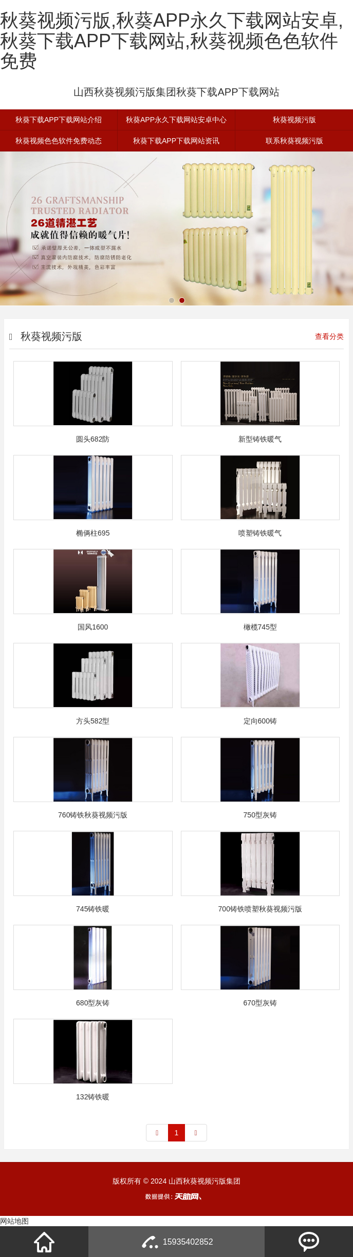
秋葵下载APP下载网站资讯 (176, 141)
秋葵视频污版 (294, 120)
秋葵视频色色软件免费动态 (58, 141)
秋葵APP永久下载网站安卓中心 (176, 120)
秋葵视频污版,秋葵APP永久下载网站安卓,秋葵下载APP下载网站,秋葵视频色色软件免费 (171, 40)
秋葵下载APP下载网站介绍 (58, 120)
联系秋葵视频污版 (294, 141)
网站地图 (14, 1221)
